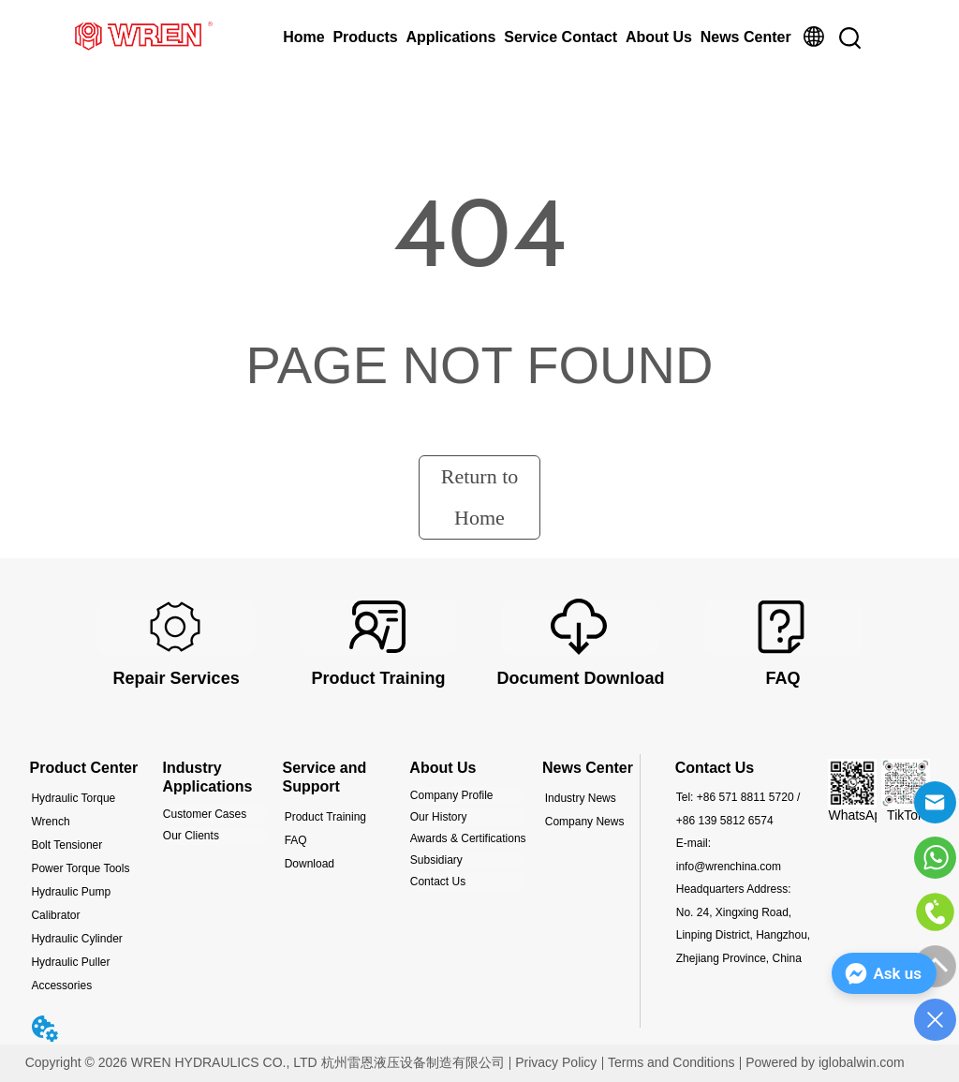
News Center (746, 37)
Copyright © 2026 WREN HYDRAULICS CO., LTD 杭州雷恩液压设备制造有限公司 (265, 1062)
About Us (659, 37)
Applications (450, 37)
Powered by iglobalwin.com (825, 1062)
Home (303, 37)
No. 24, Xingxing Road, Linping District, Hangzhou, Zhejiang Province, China (743, 935)
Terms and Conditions (671, 1062)
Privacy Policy (556, 1062)
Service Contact (560, 37)
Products (364, 37)
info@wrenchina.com (728, 866)
